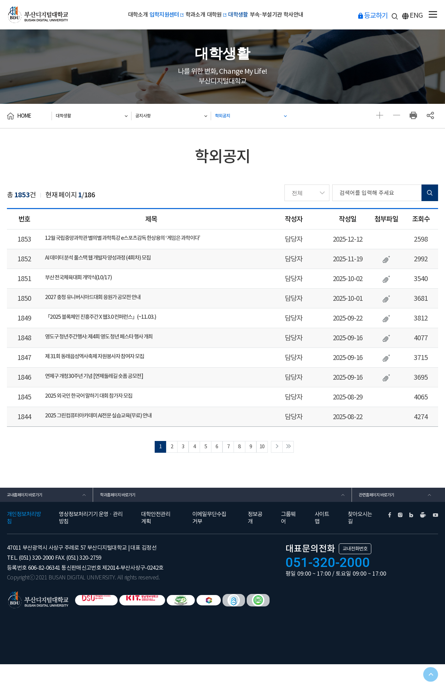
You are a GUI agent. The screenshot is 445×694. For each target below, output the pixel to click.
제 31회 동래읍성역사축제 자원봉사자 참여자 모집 (110, 370)
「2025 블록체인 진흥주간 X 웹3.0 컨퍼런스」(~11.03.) (117, 326)
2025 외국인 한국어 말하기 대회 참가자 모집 (102, 413)
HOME (24, 115)
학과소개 (188, 14)
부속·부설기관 (279, 14)
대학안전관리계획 (155, 547)
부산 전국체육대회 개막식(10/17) (88, 283)
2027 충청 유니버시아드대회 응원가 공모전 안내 (107, 304)
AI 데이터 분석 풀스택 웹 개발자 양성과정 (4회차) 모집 (114, 261)
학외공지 (230, 115)
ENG (418, 16)
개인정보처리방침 (24, 547)
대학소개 (116, 14)
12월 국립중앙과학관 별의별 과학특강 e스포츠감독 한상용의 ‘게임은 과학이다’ (146, 239)
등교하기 (381, 15)
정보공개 (255, 547)
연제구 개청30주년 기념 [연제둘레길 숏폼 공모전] (109, 392)
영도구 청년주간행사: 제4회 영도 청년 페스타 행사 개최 (116, 348)
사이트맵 (322, 547)
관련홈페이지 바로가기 (383, 520)
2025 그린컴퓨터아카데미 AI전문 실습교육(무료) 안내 (114, 435)
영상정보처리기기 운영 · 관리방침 (90, 547)
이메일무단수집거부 (209, 547)
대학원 (216, 14)
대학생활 (244, 14)
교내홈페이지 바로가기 (31, 520)
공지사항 (151, 115)
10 (278, 468)
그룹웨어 (288, 547)
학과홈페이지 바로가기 (124, 520)
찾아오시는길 (360, 547)
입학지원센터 (152, 14)
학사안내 (314, 14)
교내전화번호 (355, 578)
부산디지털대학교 (42, 14)
